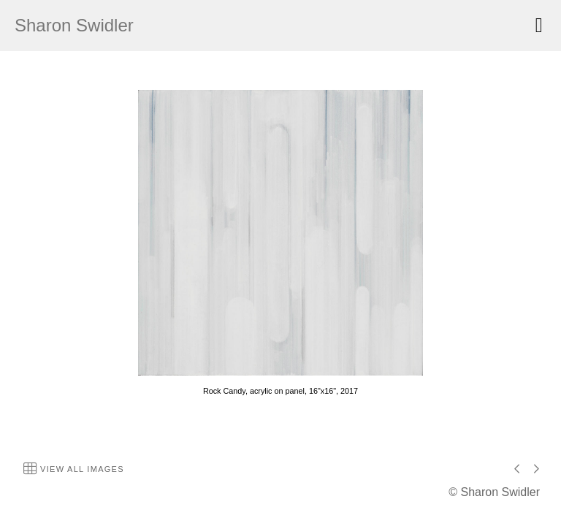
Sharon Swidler (74, 25)
